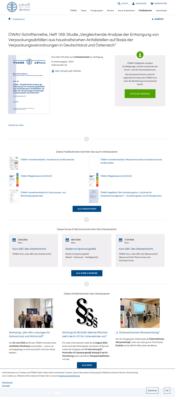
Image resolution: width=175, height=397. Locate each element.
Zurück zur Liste (15, 125)
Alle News (87, 365)
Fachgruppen (97, 10)
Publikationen (145, 10)
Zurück (159, 19)
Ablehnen (152, 390)
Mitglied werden (140, 93)
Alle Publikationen (87, 209)
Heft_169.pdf (61, 71)
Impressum (7, 382)
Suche (125, 3)
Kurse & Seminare (126, 10)
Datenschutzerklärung (69, 375)
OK (167, 390)
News (83, 10)
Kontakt (6, 385)
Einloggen (141, 3)
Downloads (161, 10)
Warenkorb (160, 3)
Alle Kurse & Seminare (86, 273)
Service (110, 10)
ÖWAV (73, 10)
